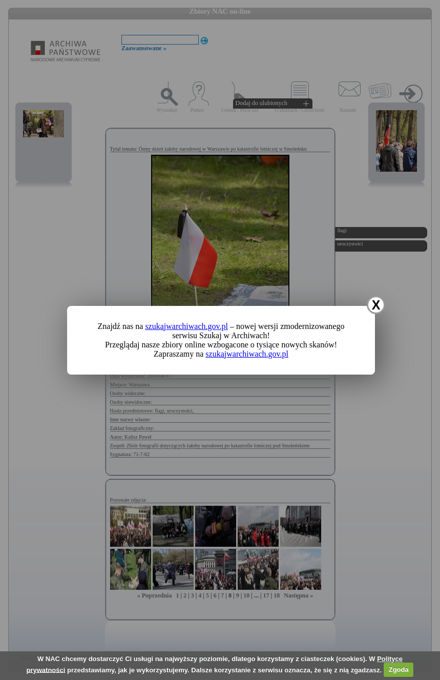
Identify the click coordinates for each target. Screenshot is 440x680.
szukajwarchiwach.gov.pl (186, 326)
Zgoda (399, 669)
